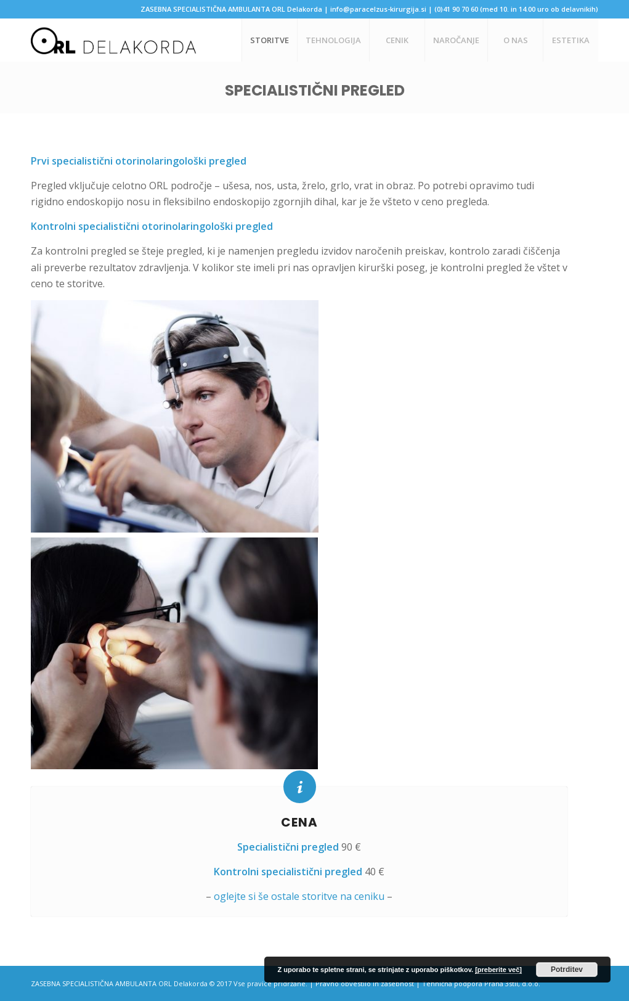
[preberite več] (498, 969)
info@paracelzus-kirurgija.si (378, 9)
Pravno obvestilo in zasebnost (364, 983)
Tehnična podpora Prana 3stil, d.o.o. (481, 983)
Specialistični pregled (315, 90)
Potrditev (567, 969)
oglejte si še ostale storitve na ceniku (299, 896)
